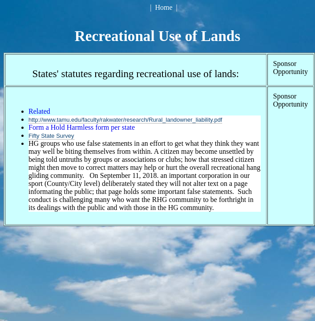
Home (163, 7)
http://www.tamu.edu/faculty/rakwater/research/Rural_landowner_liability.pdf (125, 119)
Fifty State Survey (51, 135)
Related (39, 111)
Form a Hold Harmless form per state (81, 127)
